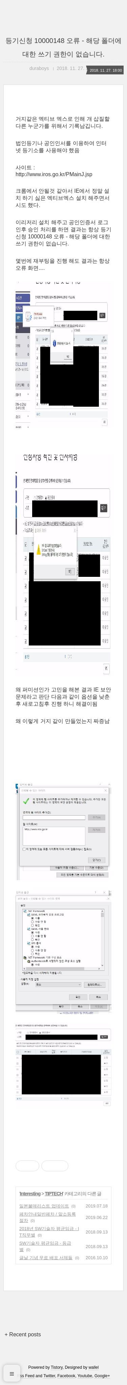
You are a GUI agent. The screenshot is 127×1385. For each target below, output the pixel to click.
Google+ (102, 1376)
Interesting (30, 1193)
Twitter (49, 1376)
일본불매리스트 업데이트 (44, 1205)
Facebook (67, 1376)
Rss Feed (25, 1376)
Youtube (85, 1376)
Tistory (57, 1367)
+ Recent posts (23, 1334)
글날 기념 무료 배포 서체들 (45, 1257)
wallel (93, 1367)
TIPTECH (54, 1193)
